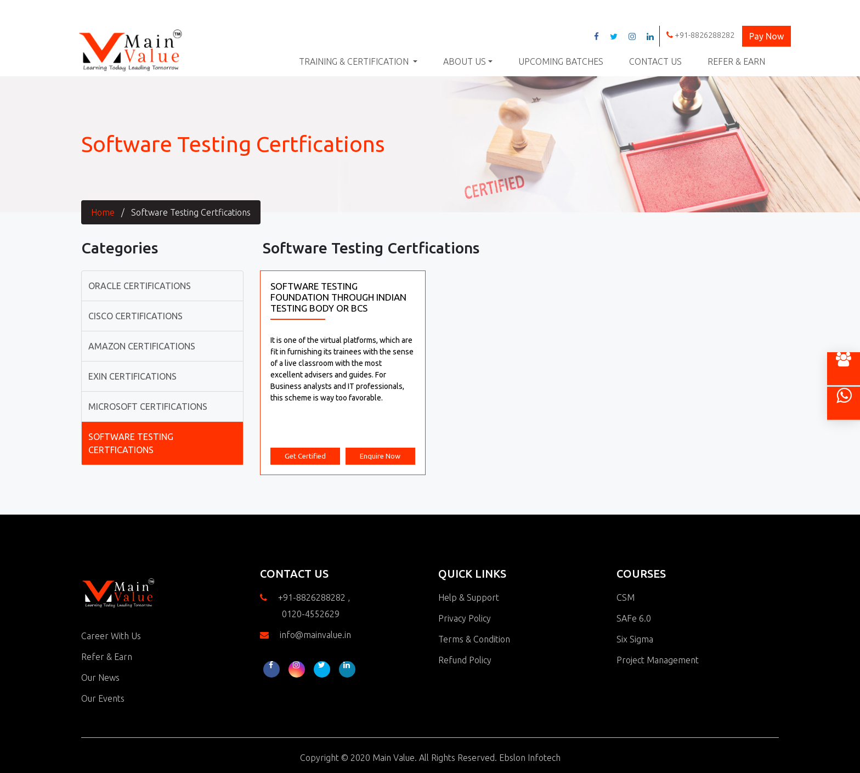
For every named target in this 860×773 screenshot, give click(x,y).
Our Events (103, 698)
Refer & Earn (736, 61)
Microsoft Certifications (147, 406)
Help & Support (468, 597)
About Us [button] (464, 61)
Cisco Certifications (135, 316)
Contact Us (655, 61)
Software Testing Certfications (191, 212)
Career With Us (111, 636)
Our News (100, 677)
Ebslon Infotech (530, 758)
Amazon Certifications (141, 346)
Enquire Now (380, 456)
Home (103, 212)
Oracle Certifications (139, 286)
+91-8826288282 (700, 35)
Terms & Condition (474, 639)
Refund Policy (464, 660)
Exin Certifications (132, 376)
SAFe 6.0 (633, 618)
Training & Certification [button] (355, 61)
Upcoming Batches (560, 61)
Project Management (657, 660)
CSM (625, 597)
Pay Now (766, 36)
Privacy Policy (464, 618)
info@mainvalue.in (315, 635)
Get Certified (305, 456)
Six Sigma (634, 639)
